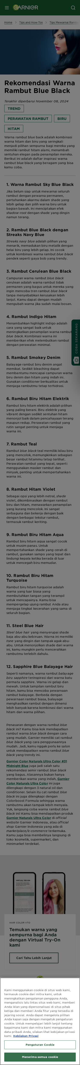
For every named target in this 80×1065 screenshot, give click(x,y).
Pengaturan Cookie (40, 1047)
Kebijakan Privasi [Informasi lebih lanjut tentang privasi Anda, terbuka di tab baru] (25, 1038)
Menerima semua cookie (40, 1059)
